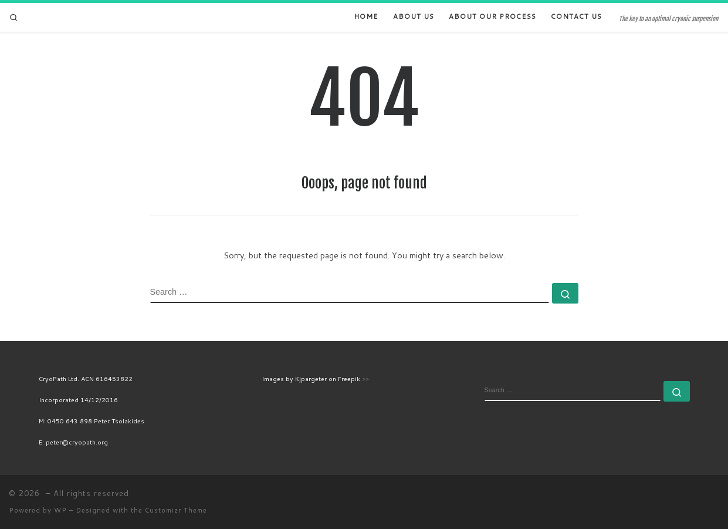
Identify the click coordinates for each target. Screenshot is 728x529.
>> (365, 378)
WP (60, 510)
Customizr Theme (176, 510)
